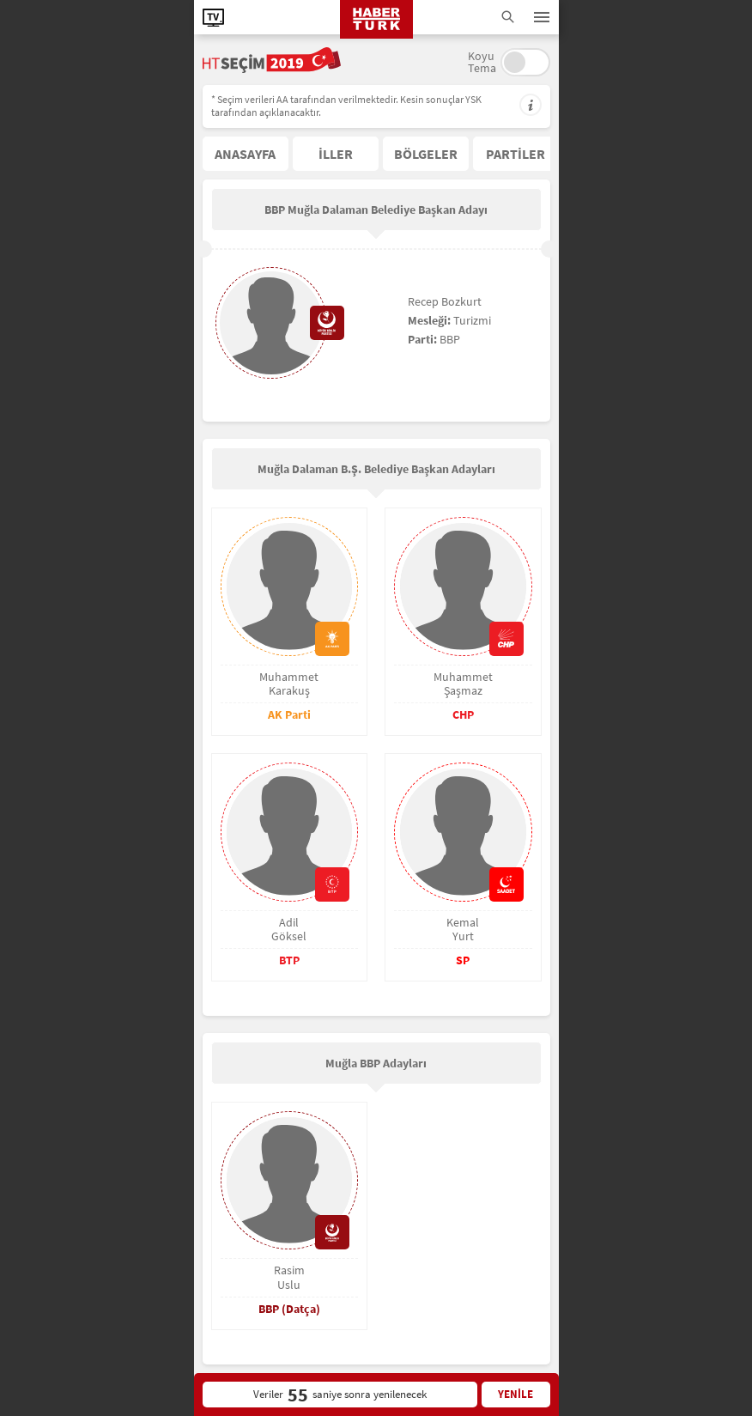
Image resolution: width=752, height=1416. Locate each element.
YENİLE (515, 1394)
